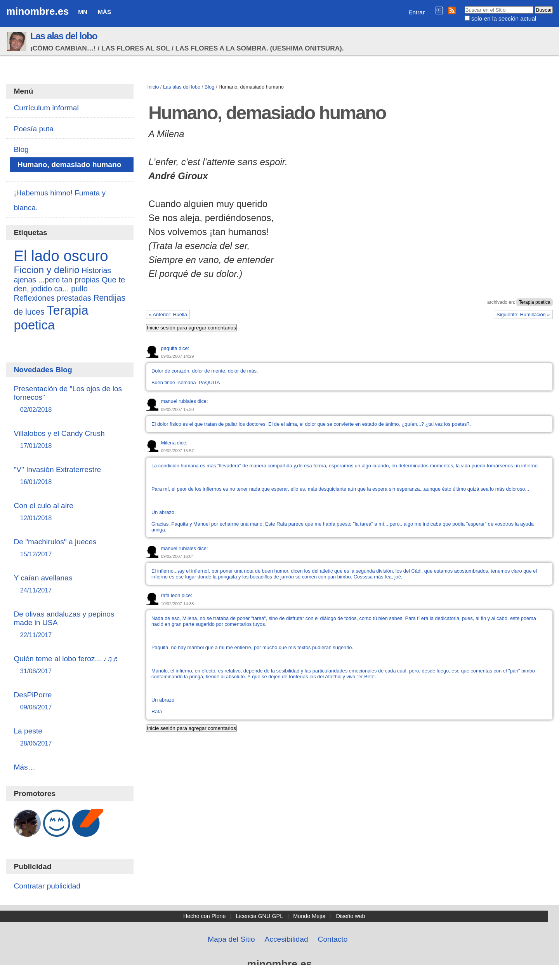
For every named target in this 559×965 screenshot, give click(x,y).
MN (82, 12)
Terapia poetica (534, 302)
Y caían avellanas (70, 584)
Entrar (416, 12)
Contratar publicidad (47, 886)
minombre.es (37, 11)
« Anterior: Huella (168, 314)
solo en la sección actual (503, 18)
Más (104, 12)
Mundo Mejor (309, 916)
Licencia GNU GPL (259, 916)
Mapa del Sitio (231, 939)
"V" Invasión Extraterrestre (70, 476)
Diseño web (350, 916)
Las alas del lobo (63, 36)
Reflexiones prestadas (52, 298)
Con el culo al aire (70, 512)
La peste (70, 737)
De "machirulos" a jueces (70, 548)
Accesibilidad (286, 939)
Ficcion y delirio (46, 270)
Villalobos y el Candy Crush (70, 440)
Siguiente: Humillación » (523, 314)
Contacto (333, 939)
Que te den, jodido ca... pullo (69, 284)
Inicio (153, 87)
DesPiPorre (70, 701)
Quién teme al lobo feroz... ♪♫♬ (70, 665)
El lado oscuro (61, 255)
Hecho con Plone (204, 916)
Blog (210, 87)
